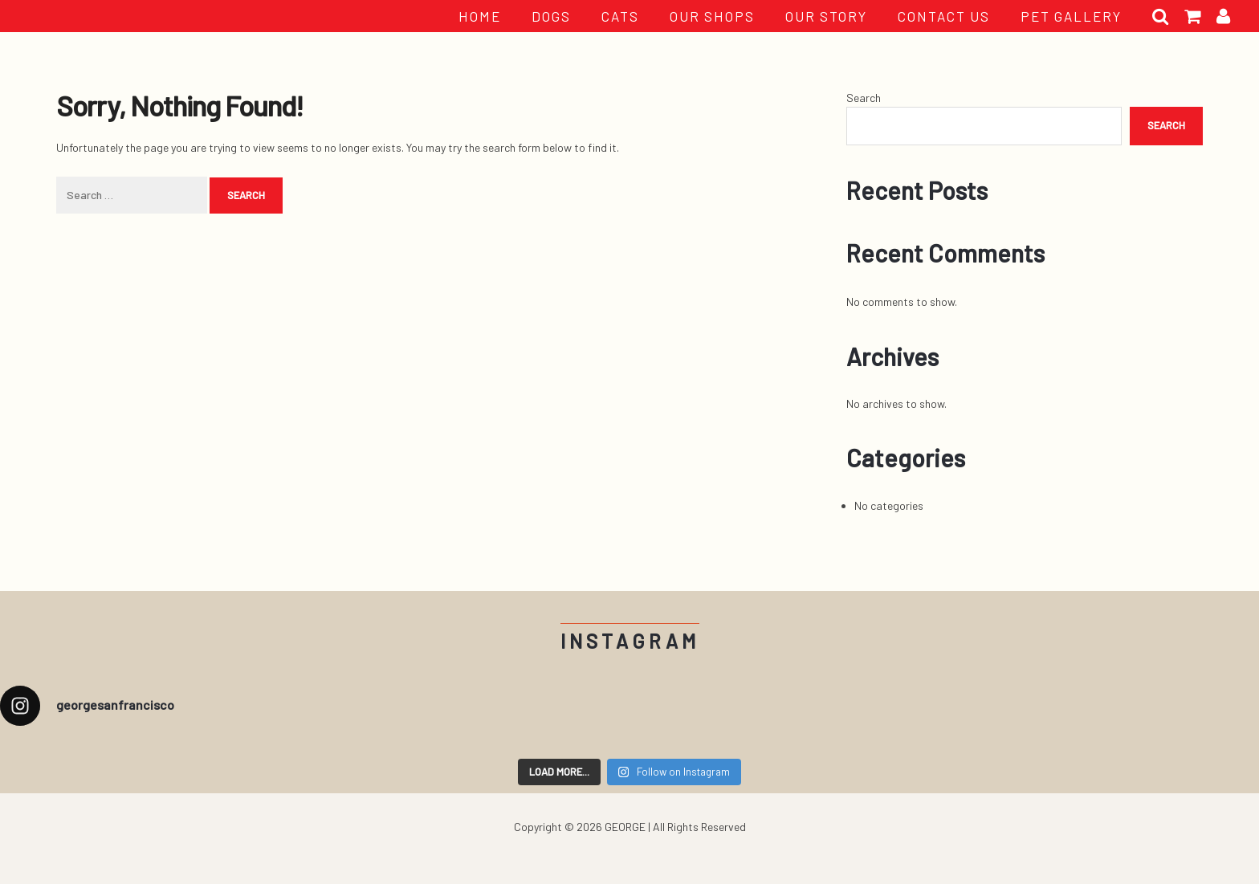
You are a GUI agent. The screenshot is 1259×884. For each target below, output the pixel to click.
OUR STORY (826, 16)
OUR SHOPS (712, 16)
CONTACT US (944, 16)
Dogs (551, 16)
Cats (620, 16)
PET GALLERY (1071, 16)
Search (863, 97)
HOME (479, 16)
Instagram (629, 641)
